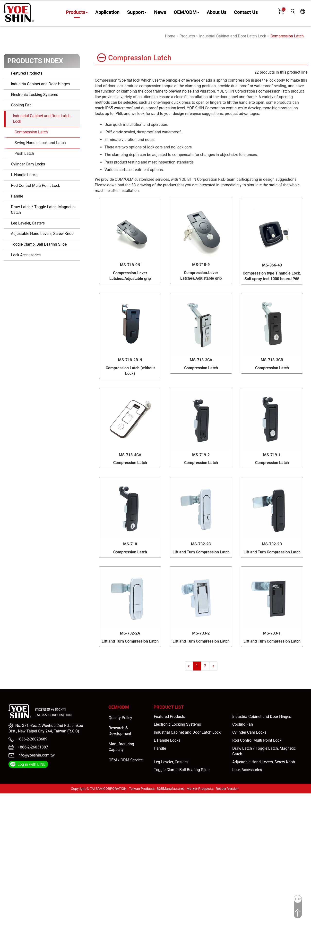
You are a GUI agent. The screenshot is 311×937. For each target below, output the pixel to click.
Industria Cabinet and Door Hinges (40, 84)
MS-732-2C (201, 544)
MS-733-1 (272, 633)
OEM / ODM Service (126, 760)
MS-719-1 (272, 455)
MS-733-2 (201, 633)
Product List (169, 707)
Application (107, 12)
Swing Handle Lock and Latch (40, 142)
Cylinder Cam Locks (28, 164)
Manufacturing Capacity (121, 747)
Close (4, 796)
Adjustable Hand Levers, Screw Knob (42, 233)
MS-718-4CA (130, 455)
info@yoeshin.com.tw (36, 755)
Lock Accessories (26, 255)
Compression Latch (287, 36)
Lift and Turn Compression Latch (201, 552)
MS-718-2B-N (130, 360)
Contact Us (246, 12)
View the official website (43, 846)
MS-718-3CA (201, 360)
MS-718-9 (201, 264)
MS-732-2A (130, 633)
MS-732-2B (272, 544)
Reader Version (227, 789)
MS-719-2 (201, 455)
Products (77, 12)
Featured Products (26, 73)
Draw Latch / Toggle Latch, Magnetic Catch (42, 210)
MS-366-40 (272, 265)
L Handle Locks (24, 174)
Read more (11, 846)
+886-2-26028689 (31, 739)
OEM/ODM (186, 12)
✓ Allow (7, 807)
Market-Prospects (200, 789)
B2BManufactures (170, 789)
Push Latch (24, 153)
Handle (17, 196)
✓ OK (138, 934)
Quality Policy (120, 717)
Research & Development (120, 731)
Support (137, 12)
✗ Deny (6, 812)
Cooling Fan (21, 105)
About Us (216, 12)
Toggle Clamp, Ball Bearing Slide (39, 244)
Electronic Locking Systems (34, 94)
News (160, 12)
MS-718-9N (130, 265)
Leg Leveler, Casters (28, 223)
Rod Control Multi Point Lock (35, 185)
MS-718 (130, 544)
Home (170, 36)
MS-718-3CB (272, 360)
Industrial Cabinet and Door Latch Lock (232, 36)
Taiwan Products (142, 789)
